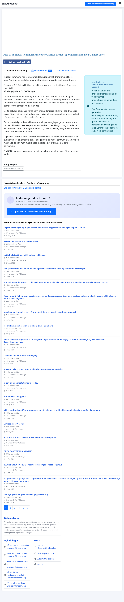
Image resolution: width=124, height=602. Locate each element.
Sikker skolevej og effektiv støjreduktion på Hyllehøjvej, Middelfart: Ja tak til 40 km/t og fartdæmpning (52, 410)
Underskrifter (41, 70)
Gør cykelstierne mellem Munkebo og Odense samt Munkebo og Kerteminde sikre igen (44, 268)
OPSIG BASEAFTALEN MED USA (18, 451)
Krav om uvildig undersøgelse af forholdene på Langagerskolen (33, 369)
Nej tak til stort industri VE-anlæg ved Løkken (25, 255)
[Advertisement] (62, 31)
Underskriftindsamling (16, 70)
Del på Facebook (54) (16, 62)
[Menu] (119, 3)
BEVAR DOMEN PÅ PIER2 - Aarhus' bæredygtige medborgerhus (33, 465)
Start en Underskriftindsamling (100, 3)
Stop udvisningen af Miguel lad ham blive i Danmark (28, 326)
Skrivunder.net (10, 3)
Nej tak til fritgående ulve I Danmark (21, 241)
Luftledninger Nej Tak (14, 424)
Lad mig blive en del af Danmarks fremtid (22, 188)
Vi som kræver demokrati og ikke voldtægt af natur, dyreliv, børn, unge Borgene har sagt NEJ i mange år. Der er (56, 282)
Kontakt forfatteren (13, 168)
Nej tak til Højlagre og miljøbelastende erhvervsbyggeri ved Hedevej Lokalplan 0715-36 (44, 227)
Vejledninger (11, 540)
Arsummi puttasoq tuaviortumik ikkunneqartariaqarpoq (30, 437)
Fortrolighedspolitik (66, 70)
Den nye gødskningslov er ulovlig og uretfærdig (26, 494)
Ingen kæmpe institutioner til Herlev (21, 383)
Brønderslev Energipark (15, 396)
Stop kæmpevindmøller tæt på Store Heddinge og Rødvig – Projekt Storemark (40, 312)
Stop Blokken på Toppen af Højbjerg (20, 355)
